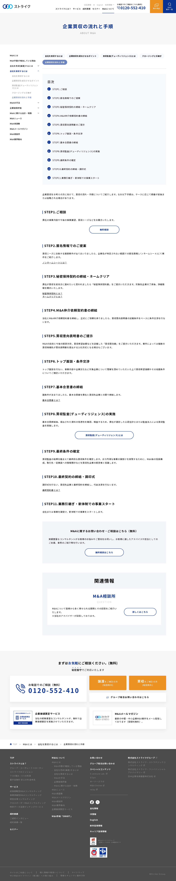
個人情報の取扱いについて (52, 872)
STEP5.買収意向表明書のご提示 (68, 124)
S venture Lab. (98, 773)
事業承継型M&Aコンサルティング (26, 795)
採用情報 (108, 5)
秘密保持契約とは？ (52, 293)
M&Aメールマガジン (19, 129)
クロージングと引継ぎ (22, 92)
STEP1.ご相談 (59, 89)
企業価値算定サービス (62, 809)
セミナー (14, 829)
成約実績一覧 (16, 822)
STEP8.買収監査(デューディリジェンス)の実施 (76, 151)
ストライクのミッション (21, 771)
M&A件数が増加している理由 (23, 60)
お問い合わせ (96, 757)
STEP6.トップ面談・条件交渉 (67, 133)
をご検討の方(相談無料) (108, 683)
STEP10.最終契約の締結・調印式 (69, 169)
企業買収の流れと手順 (22, 97)
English (100, 5)
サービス (14, 786)
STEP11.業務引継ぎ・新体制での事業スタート (75, 177)
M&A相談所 (15, 134)
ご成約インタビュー (19, 818)
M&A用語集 (15, 123)
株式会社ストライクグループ (142, 757)
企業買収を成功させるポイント (25, 80)
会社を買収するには (21, 76)
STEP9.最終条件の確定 (64, 160)
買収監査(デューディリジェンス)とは (25, 86)
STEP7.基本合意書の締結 (65, 142)
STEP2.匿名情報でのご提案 (66, 98)
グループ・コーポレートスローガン (26, 768)
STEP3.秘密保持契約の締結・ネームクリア (74, 106)
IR (94, 5)
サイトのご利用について (21, 872)
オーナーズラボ (97, 781)
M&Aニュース (16, 118)
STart (93, 777)
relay (94, 789)
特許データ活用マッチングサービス (26, 806)
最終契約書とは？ (51, 490)
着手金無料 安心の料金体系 (23, 779)
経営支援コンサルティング (22, 799)
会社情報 (87, 5)
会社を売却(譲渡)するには (66, 770)
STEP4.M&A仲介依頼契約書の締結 (69, 115)
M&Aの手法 (59, 777)
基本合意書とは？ (51, 400)
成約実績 (14, 813)
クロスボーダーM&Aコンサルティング (28, 803)
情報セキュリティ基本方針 (72, 875)
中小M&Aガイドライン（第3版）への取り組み (31, 875)
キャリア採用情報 (98, 831)
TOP (12, 757)
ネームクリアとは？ (52, 296)
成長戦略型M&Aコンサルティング (26, 791)
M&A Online (97, 785)
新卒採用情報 (96, 825)
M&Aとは (14, 55)
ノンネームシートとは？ (54, 262)
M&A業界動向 (16, 139)
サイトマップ (78, 872)
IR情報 (93, 814)
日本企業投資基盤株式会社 (141, 776)
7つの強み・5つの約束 (20, 775)
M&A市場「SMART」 (62, 816)
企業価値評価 (60, 781)
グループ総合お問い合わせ (102, 763)
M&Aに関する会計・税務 (66, 785)
